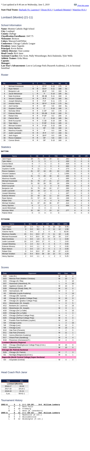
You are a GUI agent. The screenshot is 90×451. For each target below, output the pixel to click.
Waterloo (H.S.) (79, 10)
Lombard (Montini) (62, 10)
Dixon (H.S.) (47, 10)
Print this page (81, 6)
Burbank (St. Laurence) (29, 10)
